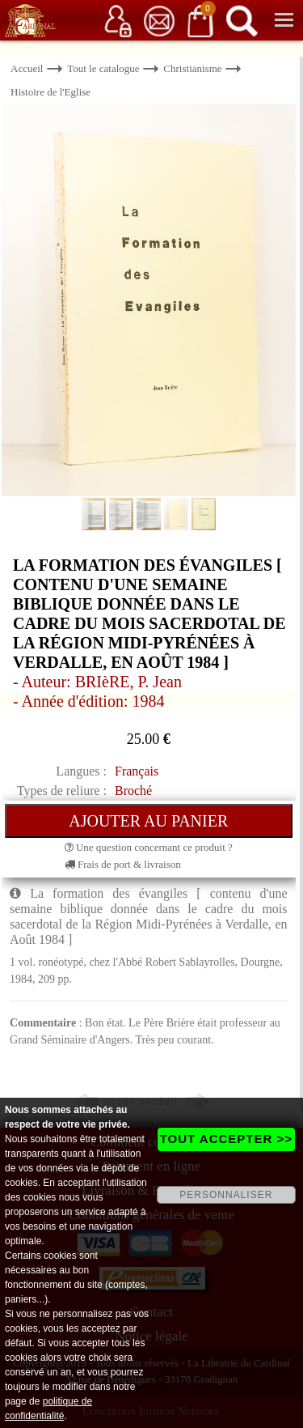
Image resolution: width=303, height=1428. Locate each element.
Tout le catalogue (103, 68)
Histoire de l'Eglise (50, 92)
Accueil (27, 68)
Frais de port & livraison (123, 864)
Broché (133, 790)
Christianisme (192, 68)
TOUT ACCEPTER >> (226, 1138)
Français (136, 771)
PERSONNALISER (225, 1195)
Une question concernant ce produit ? (149, 847)
